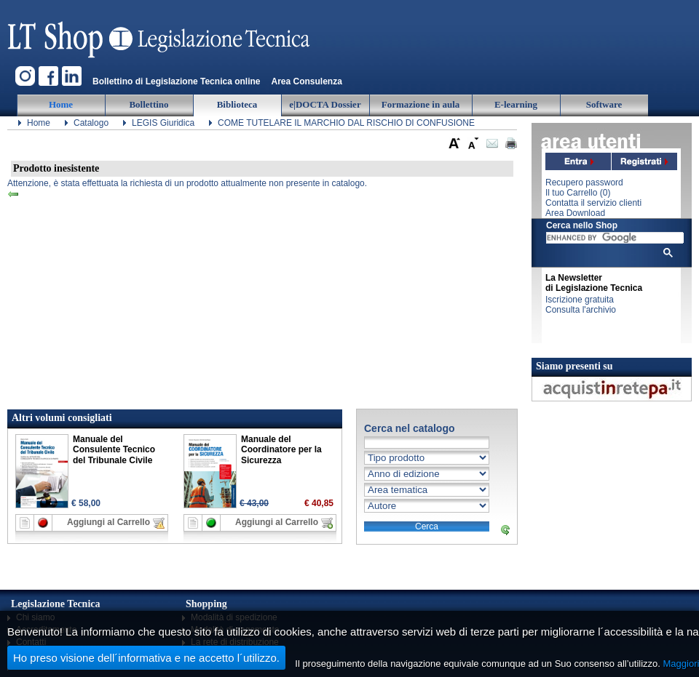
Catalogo (91, 123)
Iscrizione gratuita (579, 300)
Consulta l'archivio (580, 310)
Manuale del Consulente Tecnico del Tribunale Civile (114, 449)
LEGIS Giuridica (163, 123)
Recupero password (584, 182)
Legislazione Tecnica (160, 32)
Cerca (426, 526)
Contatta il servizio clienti (593, 203)
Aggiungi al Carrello (108, 522)
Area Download (575, 213)
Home (38, 123)
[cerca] (615, 238)
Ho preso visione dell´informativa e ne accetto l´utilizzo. (146, 658)
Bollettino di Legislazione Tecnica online (176, 81)
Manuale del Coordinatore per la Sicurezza (281, 449)
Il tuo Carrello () (577, 193)
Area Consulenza (306, 81)
